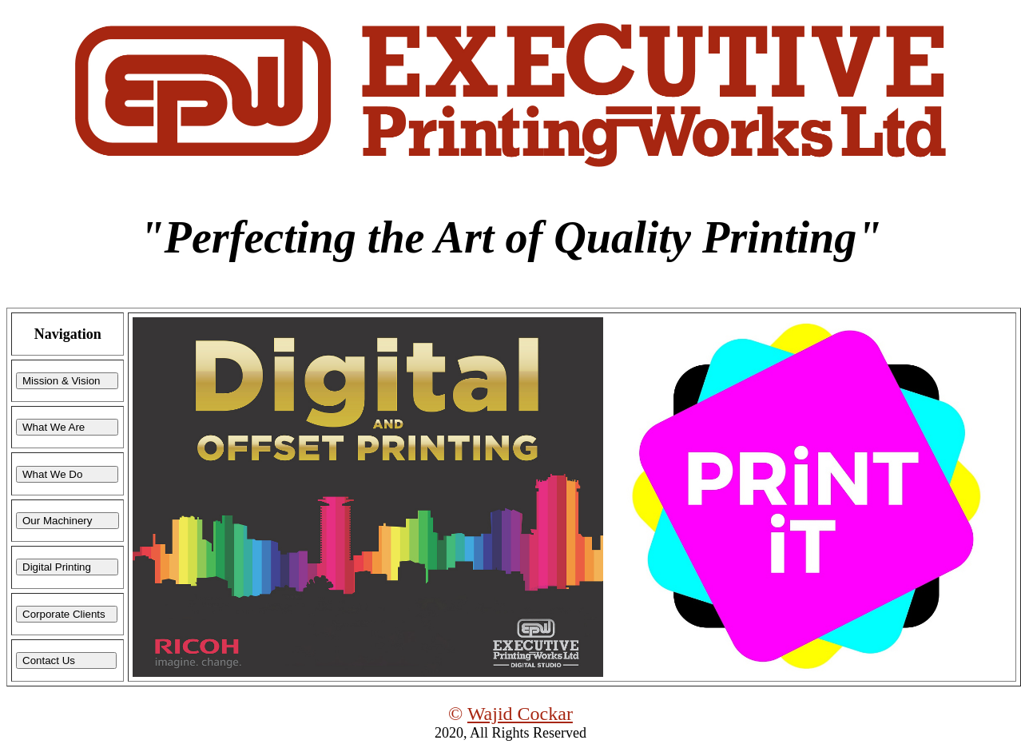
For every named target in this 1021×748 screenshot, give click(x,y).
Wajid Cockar (520, 713)
